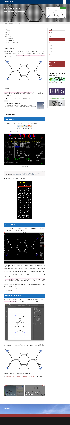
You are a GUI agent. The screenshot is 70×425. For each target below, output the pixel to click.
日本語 (51, 32)
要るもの (7, 34)
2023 (51, 51)
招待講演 (39, 1)
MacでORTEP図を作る (18, 23)
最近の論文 (26, 1)
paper (51, 39)
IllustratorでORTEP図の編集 (12, 42)
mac (22, 11)
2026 (51, 42)
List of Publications (33, 1)
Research (21, 1)
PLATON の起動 (9, 38)
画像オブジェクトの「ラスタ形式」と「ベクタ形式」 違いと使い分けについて (21, 376)
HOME (6, 23)
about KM (16, 1)
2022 (51, 54)
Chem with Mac (45, 1)
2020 (51, 59)
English (51, 32)
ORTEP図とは (8, 32)
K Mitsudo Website (8, 2)
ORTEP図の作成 (8, 36)
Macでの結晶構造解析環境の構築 (12, 103)
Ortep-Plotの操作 (10, 40)
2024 (51, 48)
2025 (51, 45)
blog (50, 1)
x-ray (23, 11)
